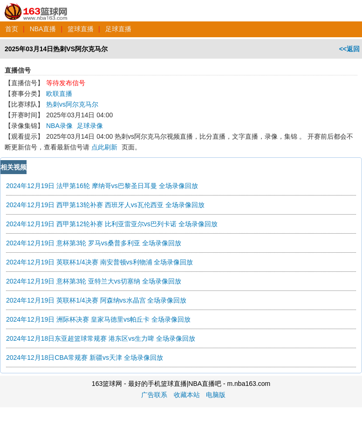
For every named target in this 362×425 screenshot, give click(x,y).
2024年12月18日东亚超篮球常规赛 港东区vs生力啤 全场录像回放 (100, 338)
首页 (11, 29)
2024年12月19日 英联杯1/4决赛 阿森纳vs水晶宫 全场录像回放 (96, 300)
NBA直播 (43, 29)
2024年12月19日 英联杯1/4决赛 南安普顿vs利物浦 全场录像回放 (99, 262)
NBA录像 (59, 125)
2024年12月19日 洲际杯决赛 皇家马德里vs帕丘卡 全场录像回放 (98, 319)
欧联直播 (59, 93)
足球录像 (90, 125)
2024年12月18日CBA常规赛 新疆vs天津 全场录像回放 (84, 357)
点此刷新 (104, 147)
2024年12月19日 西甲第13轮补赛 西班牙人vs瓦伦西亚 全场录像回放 (105, 205)
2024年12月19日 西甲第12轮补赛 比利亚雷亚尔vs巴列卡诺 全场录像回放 (112, 224)
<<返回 (349, 49)
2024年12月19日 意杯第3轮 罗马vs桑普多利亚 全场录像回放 (93, 243)
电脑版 (215, 394)
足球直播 (118, 29)
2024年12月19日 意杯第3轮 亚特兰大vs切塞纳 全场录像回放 (93, 281)
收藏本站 (187, 394)
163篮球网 (36, 6)
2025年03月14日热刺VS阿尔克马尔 (56, 49)
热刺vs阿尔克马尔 (72, 104)
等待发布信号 (65, 83)
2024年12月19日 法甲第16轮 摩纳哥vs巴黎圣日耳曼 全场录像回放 (102, 185)
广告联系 (154, 394)
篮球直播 (81, 29)
